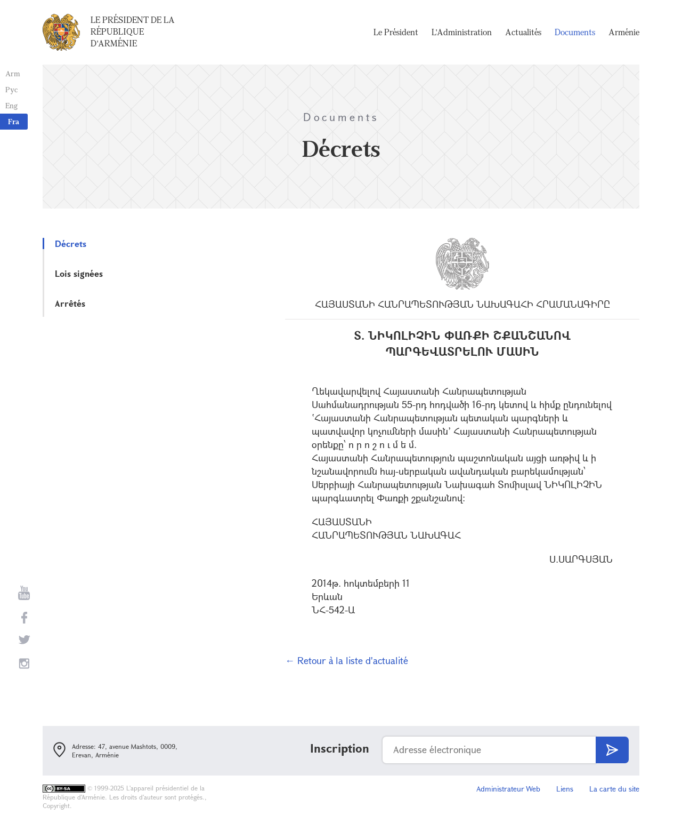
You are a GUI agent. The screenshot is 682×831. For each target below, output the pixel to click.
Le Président (396, 32)
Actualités (523, 32)
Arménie (623, 32)
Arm (12, 73)
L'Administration (462, 32)
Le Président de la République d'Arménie (133, 31)
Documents (575, 32)
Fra (13, 121)
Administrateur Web (508, 789)
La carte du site (614, 789)
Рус (11, 89)
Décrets (70, 243)
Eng (11, 105)
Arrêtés (70, 303)
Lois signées (79, 273)
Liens (564, 789)
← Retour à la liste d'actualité (346, 660)
